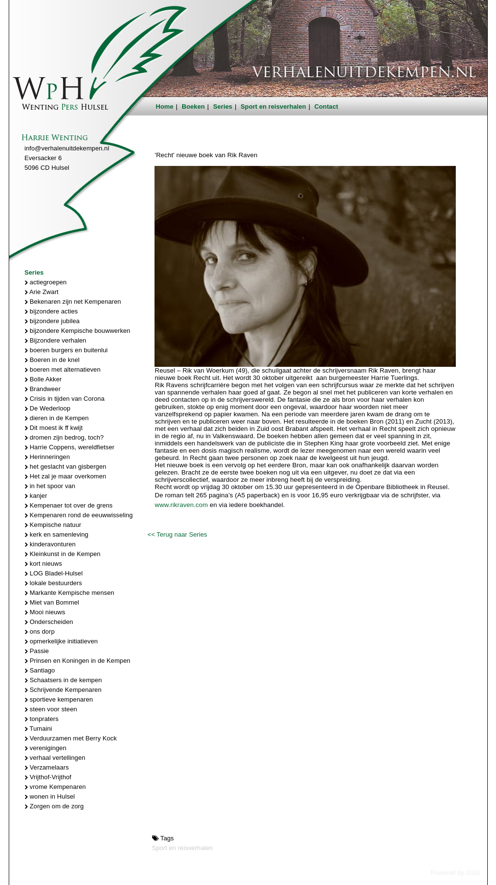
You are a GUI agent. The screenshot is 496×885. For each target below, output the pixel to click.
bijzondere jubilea (52, 321)
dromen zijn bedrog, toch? (64, 437)
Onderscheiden (49, 621)
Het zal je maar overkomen (66, 476)
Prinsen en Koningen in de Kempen (78, 660)
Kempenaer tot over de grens (69, 505)
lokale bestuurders (53, 583)
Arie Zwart (42, 291)
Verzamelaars (47, 767)
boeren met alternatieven (63, 369)
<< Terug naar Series (177, 534)
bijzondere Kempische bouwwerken (77, 330)
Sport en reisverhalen (273, 106)
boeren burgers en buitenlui (66, 350)
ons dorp (40, 631)
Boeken (193, 106)
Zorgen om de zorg (54, 806)
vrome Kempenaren (55, 786)
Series (222, 106)
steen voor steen (51, 709)
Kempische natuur (53, 524)
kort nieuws (43, 563)
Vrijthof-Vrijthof (48, 777)
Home (165, 106)
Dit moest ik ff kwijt (54, 427)
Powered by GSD (455, 872)
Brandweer (43, 389)
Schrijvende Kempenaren (63, 689)
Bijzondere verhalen (56, 340)
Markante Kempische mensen (69, 592)
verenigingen (45, 748)
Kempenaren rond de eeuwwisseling (79, 515)
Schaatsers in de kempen (63, 680)
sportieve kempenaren (59, 699)
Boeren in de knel (52, 359)
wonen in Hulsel (50, 796)
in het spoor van (50, 486)
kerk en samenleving (57, 534)
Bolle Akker (43, 379)
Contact (326, 106)
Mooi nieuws (45, 612)
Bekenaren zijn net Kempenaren (73, 301)
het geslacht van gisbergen (66, 466)
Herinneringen (47, 456)
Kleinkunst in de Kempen (63, 553)
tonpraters (42, 718)
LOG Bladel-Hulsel (54, 573)
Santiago (40, 670)
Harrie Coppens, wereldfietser (70, 447)
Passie (37, 651)
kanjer (36, 495)
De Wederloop (48, 408)
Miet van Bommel (52, 602)
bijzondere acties (51, 311)
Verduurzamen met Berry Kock (71, 738)
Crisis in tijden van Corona (65, 398)
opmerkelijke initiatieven (61, 641)
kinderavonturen (50, 544)
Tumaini (38, 728)
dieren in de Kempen (57, 418)
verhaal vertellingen (55, 757)
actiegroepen (46, 282)
